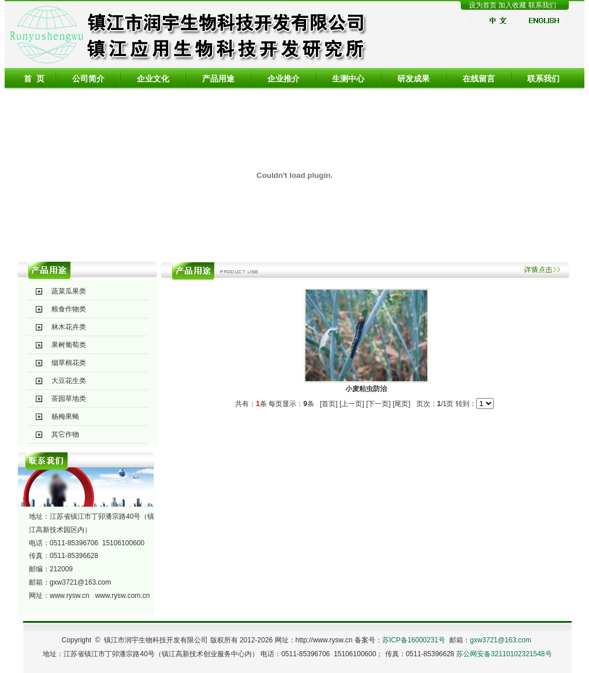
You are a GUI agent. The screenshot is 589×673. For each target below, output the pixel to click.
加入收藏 (513, 5)
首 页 (34, 78)
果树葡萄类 (68, 345)
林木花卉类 (68, 327)
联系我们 (542, 5)
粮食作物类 (68, 309)
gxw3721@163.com (80, 582)
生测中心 (348, 78)
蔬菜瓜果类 (68, 291)
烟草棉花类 (68, 363)
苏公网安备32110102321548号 (503, 654)
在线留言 (479, 78)
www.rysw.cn (70, 596)
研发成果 (413, 78)
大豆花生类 (68, 381)
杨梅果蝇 (65, 416)
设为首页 (483, 5)
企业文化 (153, 78)
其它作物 (65, 434)
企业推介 (283, 78)
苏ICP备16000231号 (413, 640)
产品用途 (218, 78)
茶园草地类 (68, 399)
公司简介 (88, 78)
